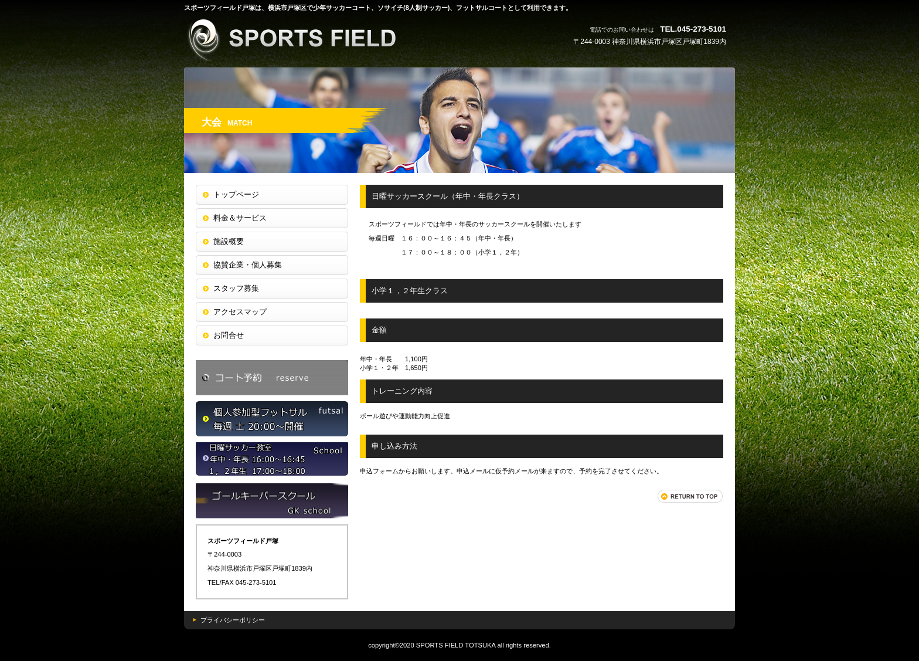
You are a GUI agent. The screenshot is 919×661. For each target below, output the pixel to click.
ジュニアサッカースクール (272, 500)
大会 (272, 459)
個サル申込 (272, 418)
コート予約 (272, 377)
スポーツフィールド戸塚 (301, 40)
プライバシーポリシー (232, 619)
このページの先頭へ (690, 496)
